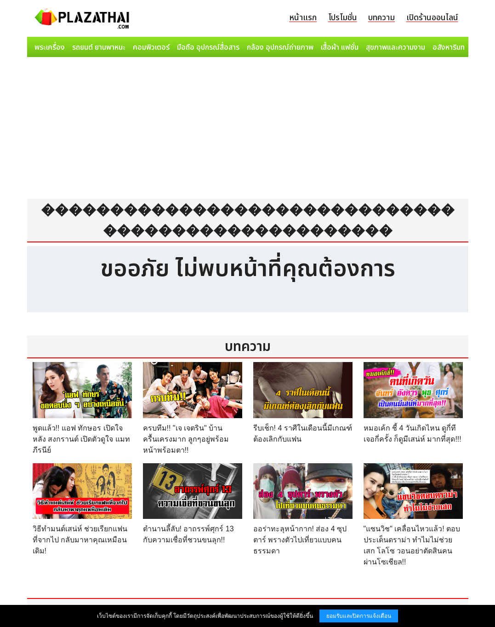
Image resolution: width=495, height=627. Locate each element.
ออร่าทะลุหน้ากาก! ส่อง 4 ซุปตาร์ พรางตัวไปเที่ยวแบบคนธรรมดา (300, 540)
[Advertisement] (247, 129)
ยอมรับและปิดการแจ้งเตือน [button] (358, 616)
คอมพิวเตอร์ (151, 47)
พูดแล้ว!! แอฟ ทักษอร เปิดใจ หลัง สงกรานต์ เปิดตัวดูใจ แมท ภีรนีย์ (81, 439)
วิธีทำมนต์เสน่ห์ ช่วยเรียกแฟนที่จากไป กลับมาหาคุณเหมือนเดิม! (80, 540)
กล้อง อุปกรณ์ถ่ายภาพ (280, 47)
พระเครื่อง (49, 47)
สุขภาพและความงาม (395, 47)
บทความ (381, 18)
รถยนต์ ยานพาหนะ (98, 47)
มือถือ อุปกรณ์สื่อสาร (208, 47)
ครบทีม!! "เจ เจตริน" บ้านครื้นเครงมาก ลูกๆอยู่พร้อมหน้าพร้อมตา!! (186, 439)
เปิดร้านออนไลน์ (432, 18)
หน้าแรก (303, 18)
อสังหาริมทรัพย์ (455, 47)
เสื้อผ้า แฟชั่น (339, 47)
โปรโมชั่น (342, 18)
